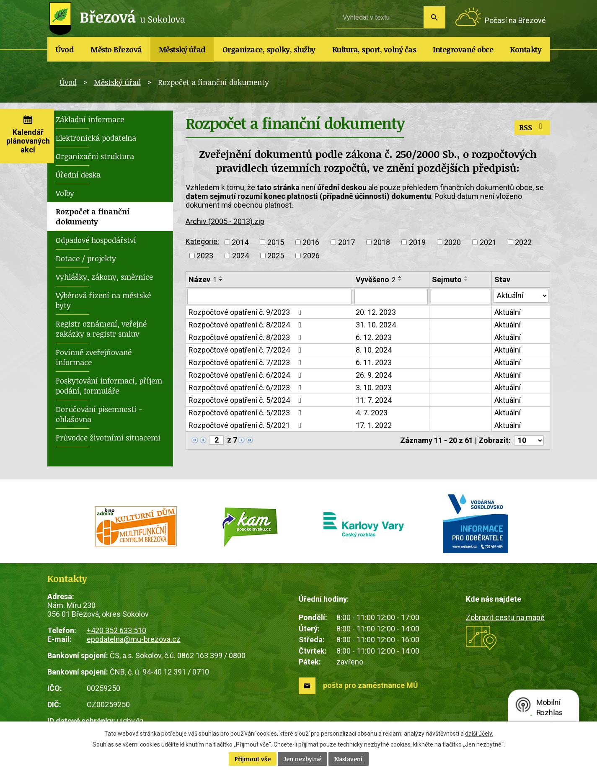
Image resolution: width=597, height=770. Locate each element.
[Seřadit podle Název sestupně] (221, 280)
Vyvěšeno (375, 279)
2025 (275, 255)
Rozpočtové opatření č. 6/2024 (247, 375)
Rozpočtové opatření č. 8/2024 (247, 325)
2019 (417, 242)
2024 (240, 255)
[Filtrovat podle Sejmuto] (460, 297)
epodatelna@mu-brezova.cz (134, 639)
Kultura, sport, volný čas (374, 49)
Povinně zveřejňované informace (94, 357)
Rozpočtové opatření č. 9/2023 (247, 312)
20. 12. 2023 (376, 312)
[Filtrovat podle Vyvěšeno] (391, 297)
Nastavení (348, 759)
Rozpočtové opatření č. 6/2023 (247, 388)
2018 (381, 242)
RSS (532, 127)
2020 (452, 242)
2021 (488, 242)
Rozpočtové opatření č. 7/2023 (247, 362)
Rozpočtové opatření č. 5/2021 (247, 425)
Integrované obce (463, 49)
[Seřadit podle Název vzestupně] (221, 276)
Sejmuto (447, 279)
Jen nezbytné (302, 759)
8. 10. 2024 (374, 350)
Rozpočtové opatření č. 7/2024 (247, 350)
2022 (523, 242)
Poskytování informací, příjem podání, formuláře (109, 386)
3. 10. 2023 (374, 388)
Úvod (65, 49)
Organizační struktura (95, 156)
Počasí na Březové (515, 20)
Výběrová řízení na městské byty (103, 300)
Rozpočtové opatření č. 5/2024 (247, 400)
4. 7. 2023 (372, 413)
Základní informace (90, 119)
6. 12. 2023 (374, 337)
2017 (346, 242)
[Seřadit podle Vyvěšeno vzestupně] (400, 276)
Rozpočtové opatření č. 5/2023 (247, 413)
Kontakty (525, 49)
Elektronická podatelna (96, 138)
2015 (275, 242)
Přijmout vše (253, 759)
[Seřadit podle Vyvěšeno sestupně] (400, 280)
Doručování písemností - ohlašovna (99, 414)
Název (203, 279)
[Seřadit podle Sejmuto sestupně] (466, 280)
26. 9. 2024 (374, 375)
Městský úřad (182, 49)
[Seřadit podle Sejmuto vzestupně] (466, 276)
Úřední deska (78, 175)
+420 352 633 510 (116, 630)
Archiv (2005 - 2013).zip (225, 221)
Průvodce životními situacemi (108, 438)
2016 (310, 242)
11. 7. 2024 (374, 400)
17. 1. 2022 (374, 425)
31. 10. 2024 (376, 325)
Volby (65, 193)
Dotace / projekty (86, 258)
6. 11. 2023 (374, 362)
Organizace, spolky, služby (268, 49)
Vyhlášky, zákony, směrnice (104, 277)
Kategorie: (202, 241)
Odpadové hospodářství (96, 240)
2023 (204, 255)
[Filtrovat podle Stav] (520, 296)
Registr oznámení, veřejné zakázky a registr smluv (101, 329)
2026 (311, 255)
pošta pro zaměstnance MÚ (370, 685)
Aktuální (507, 312)
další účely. (479, 733)
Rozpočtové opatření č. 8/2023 (247, 337)
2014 (240, 242)
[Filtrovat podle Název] (269, 297)
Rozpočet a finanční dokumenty (93, 216)
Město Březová (116, 49)
